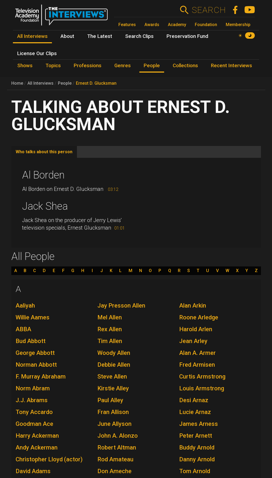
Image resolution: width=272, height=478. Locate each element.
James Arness (198, 423)
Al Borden (43, 175)
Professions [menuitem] (87, 66)
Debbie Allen (113, 364)
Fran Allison (113, 412)
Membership (238, 24)
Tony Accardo (34, 412)
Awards (151, 24)
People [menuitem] (152, 66)
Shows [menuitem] (25, 66)
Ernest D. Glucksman (96, 83)
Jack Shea (45, 206)
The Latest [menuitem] (99, 36)
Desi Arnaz (193, 400)
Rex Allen (109, 329)
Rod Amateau (115, 459)
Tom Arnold (194, 471)
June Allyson (114, 423)
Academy (177, 24)
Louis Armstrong (201, 388)
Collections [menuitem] (185, 66)
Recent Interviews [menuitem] (231, 66)
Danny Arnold (197, 459)
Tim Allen (109, 341)
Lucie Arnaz (195, 412)
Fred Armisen (197, 364)
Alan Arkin (192, 305)
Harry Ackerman (37, 435)
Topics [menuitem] (53, 66)
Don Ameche (114, 471)
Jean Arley (193, 341)
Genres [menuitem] (122, 66)
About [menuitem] (67, 36)
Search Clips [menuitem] (139, 36)
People (65, 83)
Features (127, 24)
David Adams (33, 471)
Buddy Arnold (196, 447)
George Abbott (35, 352)
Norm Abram (33, 388)
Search (209, 10)
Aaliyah (25, 305)
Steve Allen (112, 376)
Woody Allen (113, 352)
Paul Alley (110, 400)
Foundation (206, 24)
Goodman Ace (34, 423)
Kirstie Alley (113, 388)
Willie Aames (33, 317)
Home (17, 83)
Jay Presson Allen (121, 305)
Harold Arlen (195, 329)
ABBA (23, 329)
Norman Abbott (36, 364)
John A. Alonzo (117, 435)
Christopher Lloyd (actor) (49, 459)
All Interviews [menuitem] (32, 36)
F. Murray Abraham (41, 376)
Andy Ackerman (37, 447)
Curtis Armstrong (202, 376)
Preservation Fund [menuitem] (187, 36)
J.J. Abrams (32, 400)
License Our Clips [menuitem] (37, 53)
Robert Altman (116, 447)
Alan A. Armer (197, 352)
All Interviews (40, 83)
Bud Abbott (30, 341)
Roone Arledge (198, 317)
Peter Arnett (195, 435)
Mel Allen (109, 317)
